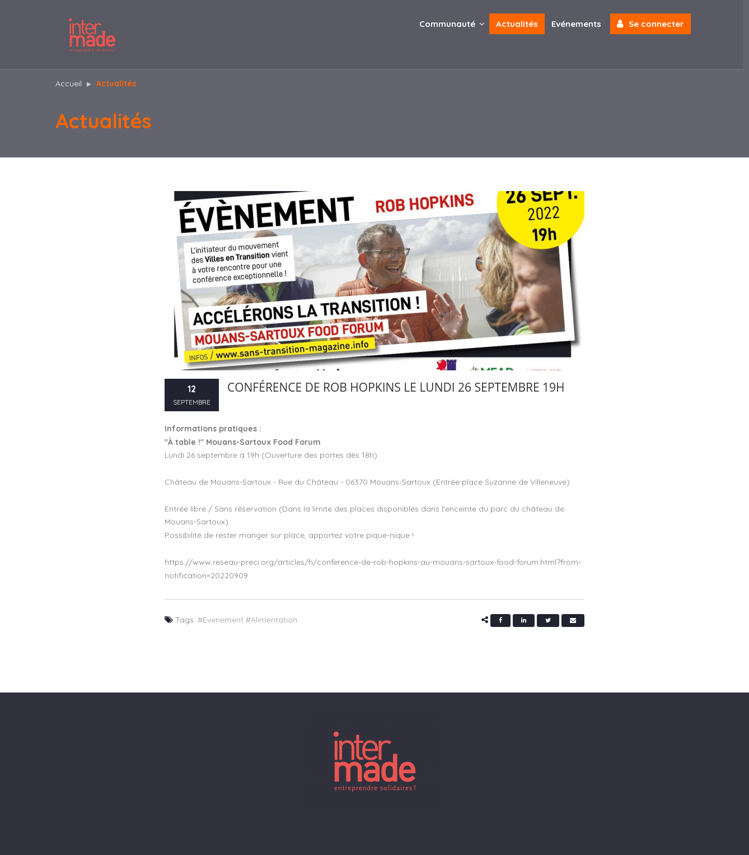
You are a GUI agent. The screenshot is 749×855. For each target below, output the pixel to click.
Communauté (455, 23)
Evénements (579, 23)
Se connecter (653, 23)
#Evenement (221, 620)
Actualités (520, 23)
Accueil (68, 83)
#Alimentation (271, 620)
